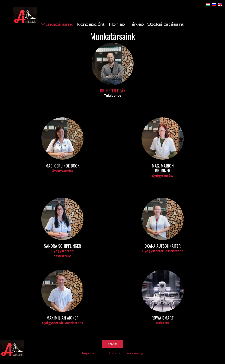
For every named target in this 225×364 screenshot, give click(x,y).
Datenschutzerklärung (126, 353)
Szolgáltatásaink (165, 24)
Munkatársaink (57, 24)
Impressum (90, 353)
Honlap (117, 24)
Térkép (136, 24)
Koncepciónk (91, 24)
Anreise (113, 344)
